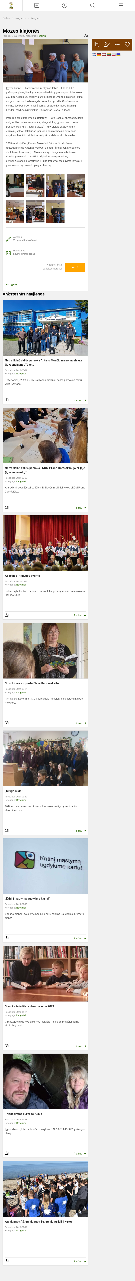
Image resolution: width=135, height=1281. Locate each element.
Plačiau (78, 400)
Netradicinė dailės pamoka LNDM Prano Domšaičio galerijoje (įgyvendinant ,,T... (45, 470)
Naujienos (20, 18)
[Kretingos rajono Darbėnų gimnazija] (11, 5)
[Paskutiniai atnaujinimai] (65, 5)
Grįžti (14, 285)
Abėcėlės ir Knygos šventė (22, 575)
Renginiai (35, 18)
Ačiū (75, 267)
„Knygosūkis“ (14, 791)
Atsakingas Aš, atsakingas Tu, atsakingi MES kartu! (38, 1221)
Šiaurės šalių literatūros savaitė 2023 (29, 1006)
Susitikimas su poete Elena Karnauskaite (32, 683)
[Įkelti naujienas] (37, 5)
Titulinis (7, 18)
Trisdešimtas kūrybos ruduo (23, 1114)
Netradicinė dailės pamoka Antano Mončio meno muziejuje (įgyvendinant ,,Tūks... (43, 362)
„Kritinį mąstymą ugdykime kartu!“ (27, 898)
